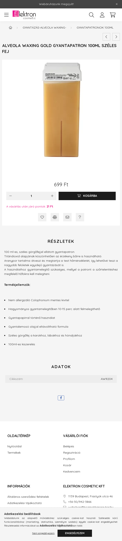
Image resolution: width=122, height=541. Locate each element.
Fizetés (12, 509)
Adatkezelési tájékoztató (24, 503)
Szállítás (13, 515)
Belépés (68, 446)
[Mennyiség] (31, 196)
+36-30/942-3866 (79, 502)
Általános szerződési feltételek (28, 497)
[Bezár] (117, 4)
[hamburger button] (6, 15)
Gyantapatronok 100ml (95, 27)
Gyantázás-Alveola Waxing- (44, 27)
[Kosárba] (87, 196)
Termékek (14, 452)
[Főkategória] (10, 27)
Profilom (69, 459)
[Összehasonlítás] (55, 217)
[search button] (91, 15)
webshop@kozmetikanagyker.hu (90, 507)
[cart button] (112, 15)
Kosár (67, 465)
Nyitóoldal (14, 446)
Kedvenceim (71, 471)
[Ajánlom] (67, 217)
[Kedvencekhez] (42, 217)
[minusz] (10, 196)
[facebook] (61, 397)
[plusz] (52, 196)
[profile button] (102, 15)
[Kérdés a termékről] (80, 217)
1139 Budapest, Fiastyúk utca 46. (90, 496)
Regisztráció (71, 452)
